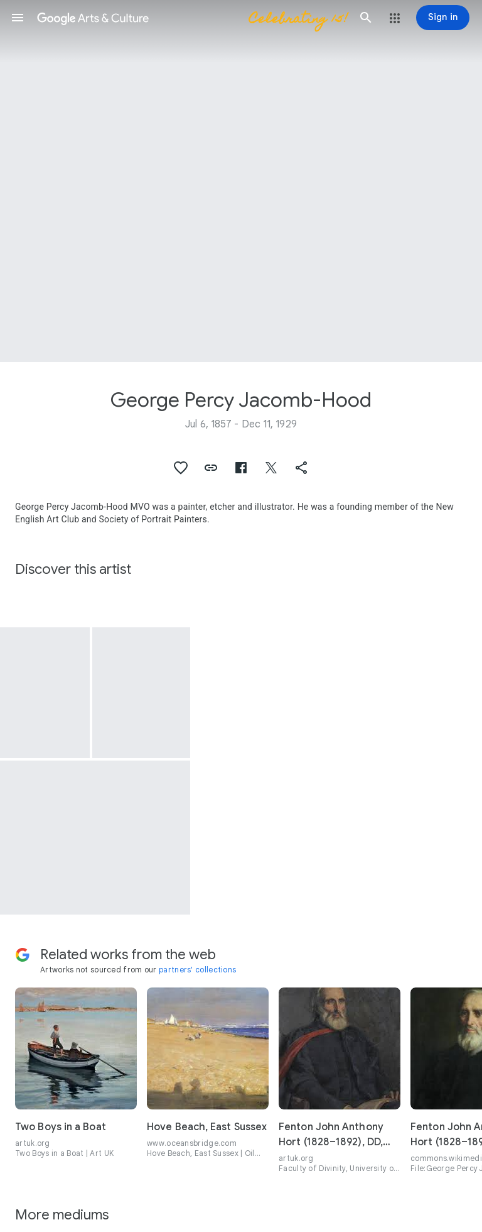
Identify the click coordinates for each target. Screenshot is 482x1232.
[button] (18, 18)
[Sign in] (442, 17)
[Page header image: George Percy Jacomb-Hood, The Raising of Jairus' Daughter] (241, 181)
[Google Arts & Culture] (191, 17)
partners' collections (197, 969)
